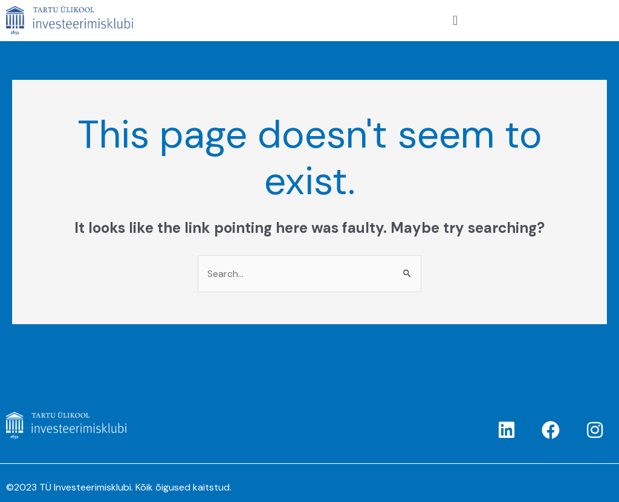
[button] (455, 20)
